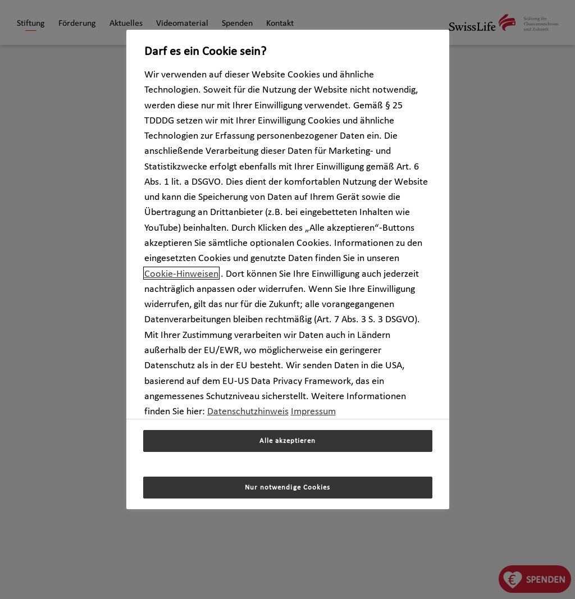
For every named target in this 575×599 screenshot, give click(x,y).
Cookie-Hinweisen (181, 273)
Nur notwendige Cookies (287, 487)
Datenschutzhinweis (248, 410)
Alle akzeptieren (287, 440)
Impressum (313, 410)
